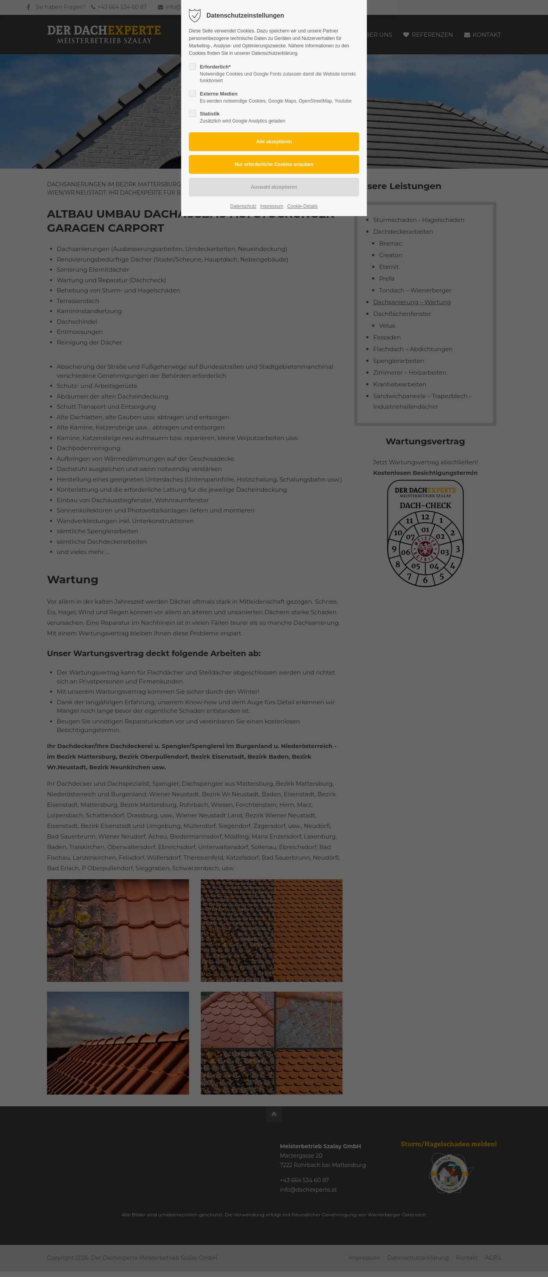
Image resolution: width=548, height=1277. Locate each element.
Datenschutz (243, 206)
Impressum (271, 206)
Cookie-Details (302, 206)
